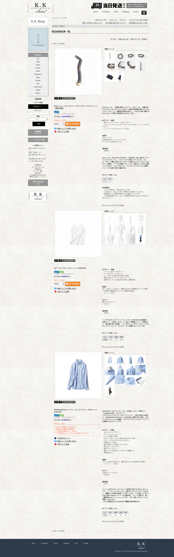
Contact (135, 11)
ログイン (123, 20)
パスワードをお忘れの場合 (138, 20)
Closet (116, 11)
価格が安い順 (123, 39)
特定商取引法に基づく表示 (37, 158)
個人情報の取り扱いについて (37, 155)
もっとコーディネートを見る (114, 205)
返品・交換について (35, 152)
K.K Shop (55, 26)
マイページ (113, 20)
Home (96, 11)
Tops (38, 62)
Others (38, 93)
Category (38, 55)
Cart (144, 12)
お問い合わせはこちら (38, 183)
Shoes (37, 80)
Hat (37, 84)
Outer (38, 65)
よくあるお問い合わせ (36, 161)
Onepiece (38, 74)
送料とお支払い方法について (37, 149)
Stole (38, 90)
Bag (38, 77)
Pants (38, 68)
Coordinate (106, 11)
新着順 (144, 39)
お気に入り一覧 (100, 20)
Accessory (38, 87)
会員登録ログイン (38, 132)
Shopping (125, 11)
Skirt (38, 71)
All (38, 59)
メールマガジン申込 (38, 140)
